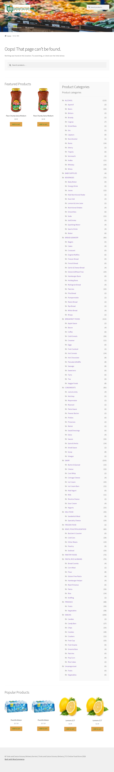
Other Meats (72, 542)
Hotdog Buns (73, 280)
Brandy (70, 117)
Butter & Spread (74, 465)
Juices (70, 190)
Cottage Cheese (74, 478)
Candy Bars (72, 623)
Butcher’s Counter (75, 533)
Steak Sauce (72, 447)
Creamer (71, 340)
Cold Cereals (72, 336)
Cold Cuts (71, 538)
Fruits (70, 606)
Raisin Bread (72, 302)
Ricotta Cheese (73, 499)
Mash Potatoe (73, 585)
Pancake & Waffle (74, 362)
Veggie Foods (73, 383)
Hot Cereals (72, 353)
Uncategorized (70, 666)
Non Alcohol (72, 139)
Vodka (70, 160)
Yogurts (71, 507)
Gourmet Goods (57, 19)
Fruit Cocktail (73, 349)
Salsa (70, 435)
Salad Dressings (74, 430)
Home (7, 19)
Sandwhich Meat (74, 516)
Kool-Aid (71, 199)
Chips (70, 628)
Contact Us (35, 19)
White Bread (72, 310)
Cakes (70, 246)
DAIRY (67, 460)
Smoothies (72, 212)
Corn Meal (72, 568)
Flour (70, 572)
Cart (14, 19)
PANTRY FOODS (71, 555)
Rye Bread (71, 306)
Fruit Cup (71, 640)
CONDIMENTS (70, 387)
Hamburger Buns (74, 276)
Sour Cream (72, 503)
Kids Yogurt (72, 490)
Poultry (71, 546)
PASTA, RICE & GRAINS (73, 559)
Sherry (70, 147)
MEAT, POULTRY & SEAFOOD (75, 529)
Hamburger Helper (75, 580)
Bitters (70, 113)
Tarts (70, 375)
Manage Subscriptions (13, 27)
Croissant (71, 250)
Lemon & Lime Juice (75, 203)
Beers (70, 109)
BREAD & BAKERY (71, 237)
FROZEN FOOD (70, 525)
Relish (70, 426)
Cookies (71, 632)
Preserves (71, 422)
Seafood (71, 550)
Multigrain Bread (74, 285)
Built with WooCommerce (14, 759)
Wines (70, 169)
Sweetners (72, 370)
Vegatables (72, 610)
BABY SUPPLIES (71, 173)
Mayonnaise (72, 400)
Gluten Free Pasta (74, 576)
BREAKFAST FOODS (72, 319)
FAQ (45, 19)
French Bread (73, 263)
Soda (70, 216)
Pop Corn (71, 658)
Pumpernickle (73, 297)
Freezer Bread (73, 259)
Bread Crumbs (73, 563)
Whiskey (71, 165)
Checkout (23, 19)
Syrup (70, 452)
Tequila (70, 152)
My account (29, 27)
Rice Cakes (72, 662)
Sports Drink (72, 229)
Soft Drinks (72, 220)
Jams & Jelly (72, 392)
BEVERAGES (69, 177)
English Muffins (73, 255)
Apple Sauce (72, 323)
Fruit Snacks (72, 645)
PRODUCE (69, 602)
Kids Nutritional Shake (76, 195)
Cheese (70, 469)
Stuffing (71, 598)
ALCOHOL (68, 100)
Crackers (71, 636)
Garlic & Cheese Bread (76, 268)
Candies (71, 619)
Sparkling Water (74, 225)
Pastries (71, 289)
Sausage (71, 366)
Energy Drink (73, 186)
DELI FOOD (69, 512)
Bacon (70, 327)
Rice (69, 593)
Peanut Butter (73, 413)
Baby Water (72, 182)
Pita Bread (72, 293)
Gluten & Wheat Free (76, 272)
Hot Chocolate (73, 357)
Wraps (70, 315)
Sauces (70, 439)
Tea (69, 379)
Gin (69, 130)
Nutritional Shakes (75, 207)
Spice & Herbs (73, 443)
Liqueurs (71, 135)
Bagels (70, 242)
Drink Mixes (72, 126)
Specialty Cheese (74, 520)
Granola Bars (73, 649)
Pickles (70, 418)
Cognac (71, 122)
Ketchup (71, 396)
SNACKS (68, 615)
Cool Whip (72, 473)
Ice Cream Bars (73, 486)
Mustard (71, 405)
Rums (70, 143)
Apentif (71, 105)
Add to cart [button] (16, 124)
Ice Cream (71, 482)
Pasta (70, 589)
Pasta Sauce (72, 409)
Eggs (70, 345)
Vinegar (71, 456)
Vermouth (72, 156)
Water (70, 233)
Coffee (70, 332)
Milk (69, 495)
